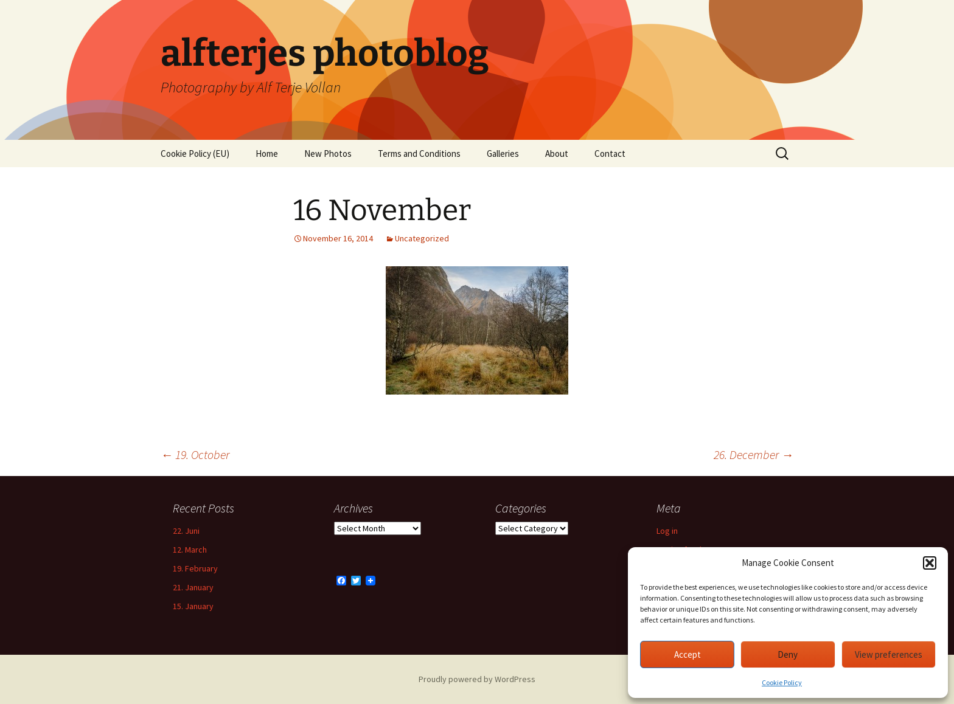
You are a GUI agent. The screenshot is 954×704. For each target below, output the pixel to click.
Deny (788, 654)
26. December (753, 454)
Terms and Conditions (419, 153)
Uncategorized (422, 238)
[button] (930, 563)
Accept (687, 654)
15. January (193, 606)
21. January (193, 587)
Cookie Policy (782, 682)
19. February (195, 568)
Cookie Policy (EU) (195, 153)
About (556, 153)
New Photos (328, 153)
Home (267, 153)
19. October (195, 454)
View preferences (888, 654)
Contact (609, 153)
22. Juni (186, 530)
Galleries (503, 153)
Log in (667, 530)
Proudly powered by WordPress (477, 679)
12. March (190, 549)
